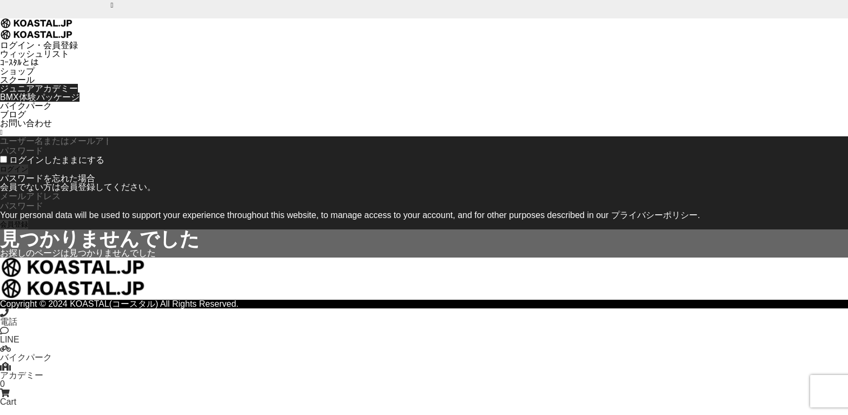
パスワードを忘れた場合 (47, 178)
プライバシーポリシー (654, 215)
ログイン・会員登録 (39, 45)
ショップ (17, 71)
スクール (17, 79)
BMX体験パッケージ (40, 97)
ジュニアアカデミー (39, 88)
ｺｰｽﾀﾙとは (19, 62)
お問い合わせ (26, 123)
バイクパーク (26, 105)
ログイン (14, 169)
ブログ (13, 114)
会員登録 (14, 224)
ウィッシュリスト (34, 53)
